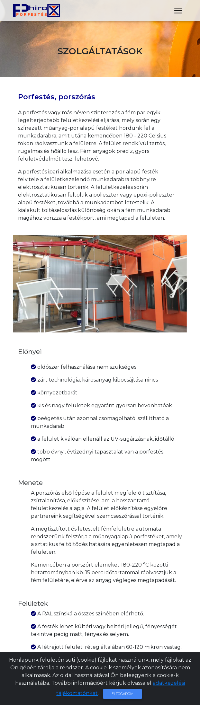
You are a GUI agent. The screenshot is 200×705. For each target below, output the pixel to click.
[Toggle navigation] (178, 12)
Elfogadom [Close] (122, 694)
